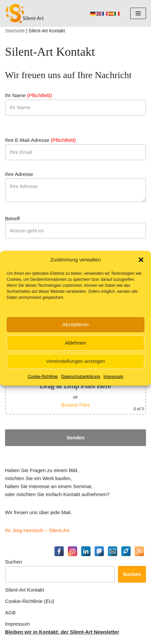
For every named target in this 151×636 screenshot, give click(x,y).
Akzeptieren (75, 324)
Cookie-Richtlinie (43, 376)
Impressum (113, 376)
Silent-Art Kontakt (24, 590)
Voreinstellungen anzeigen (75, 361)
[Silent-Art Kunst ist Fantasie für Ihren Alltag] (25, 13)
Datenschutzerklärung (80, 376)
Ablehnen (75, 343)
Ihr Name (75, 101)
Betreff (75, 224)
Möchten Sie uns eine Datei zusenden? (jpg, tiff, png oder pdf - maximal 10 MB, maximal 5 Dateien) (75, 386)
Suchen (13, 562)
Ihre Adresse (75, 187)
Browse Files (75, 405)
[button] (141, 259)
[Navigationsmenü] (138, 13)
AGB (10, 612)
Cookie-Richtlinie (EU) (29, 601)
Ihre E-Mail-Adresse (75, 146)
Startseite (15, 30)
